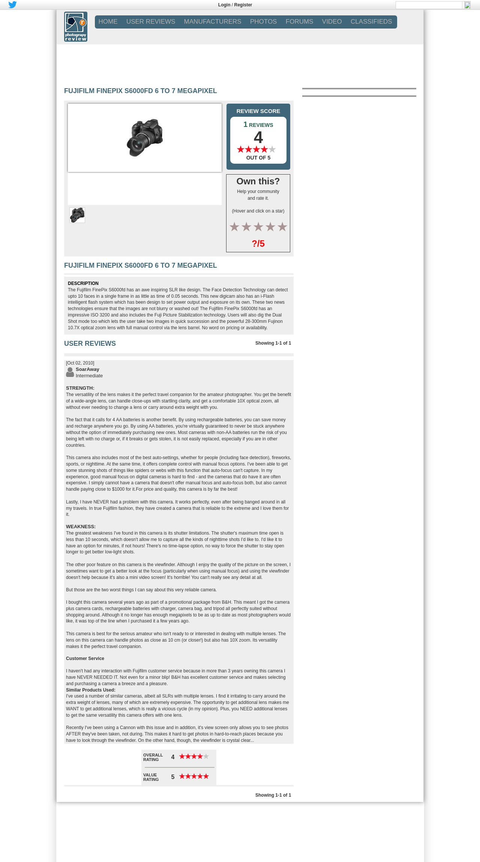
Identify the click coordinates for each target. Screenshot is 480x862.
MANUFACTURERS (213, 21)
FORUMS (300, 21)
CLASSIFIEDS (371, 21)
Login (224, 5)
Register (243, 5)
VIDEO (332, 21)
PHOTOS (263, 21)
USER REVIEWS (150, 21)
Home (108, 21)
